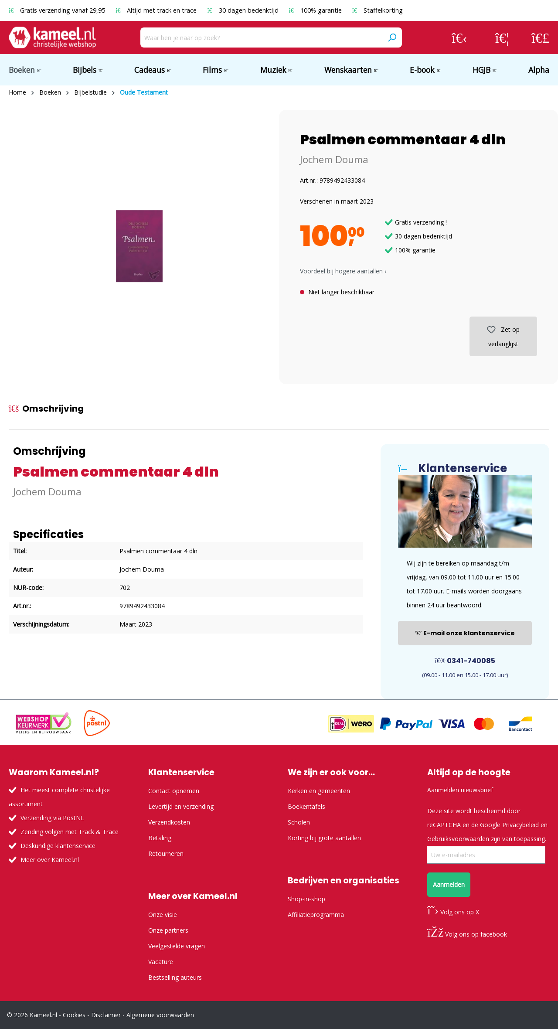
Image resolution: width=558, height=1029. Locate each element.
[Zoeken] (392, 37)
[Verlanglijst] (502, 37)
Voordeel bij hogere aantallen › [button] (343, 271)
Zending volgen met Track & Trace (69, 832)
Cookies (74, 1015)
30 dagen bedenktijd (243, 10)
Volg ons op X (453, 912)
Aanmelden (449, 884)
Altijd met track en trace (157, 10)
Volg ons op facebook (467, 934)
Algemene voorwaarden (160, 1015)
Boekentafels (306, 806)
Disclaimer (106, 1015)
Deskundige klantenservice (57, 846)
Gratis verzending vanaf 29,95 (58, 10)
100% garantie (316, 10)
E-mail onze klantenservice (465, 633)
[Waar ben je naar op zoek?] (261, 37)
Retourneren (166, 853)
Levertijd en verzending (181, 806)
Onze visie (162, 914)
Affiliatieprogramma (316, 914)
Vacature (160, 961)
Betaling (159, 838)
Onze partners (168, 930)
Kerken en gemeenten (319, 791)
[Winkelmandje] (540, 37)
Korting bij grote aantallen (324, 838)
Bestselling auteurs (175, 977)
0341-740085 (465, 661)
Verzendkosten (169, 822)
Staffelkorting (377, 10)
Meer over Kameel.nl (49, 859)
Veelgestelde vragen (176, 946)
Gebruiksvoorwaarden (458, 839)
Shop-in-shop (306, 899)
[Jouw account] (459, 37)
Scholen (299, 822)
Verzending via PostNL (52, 818)
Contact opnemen (173, 791)
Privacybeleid (520, 825)
